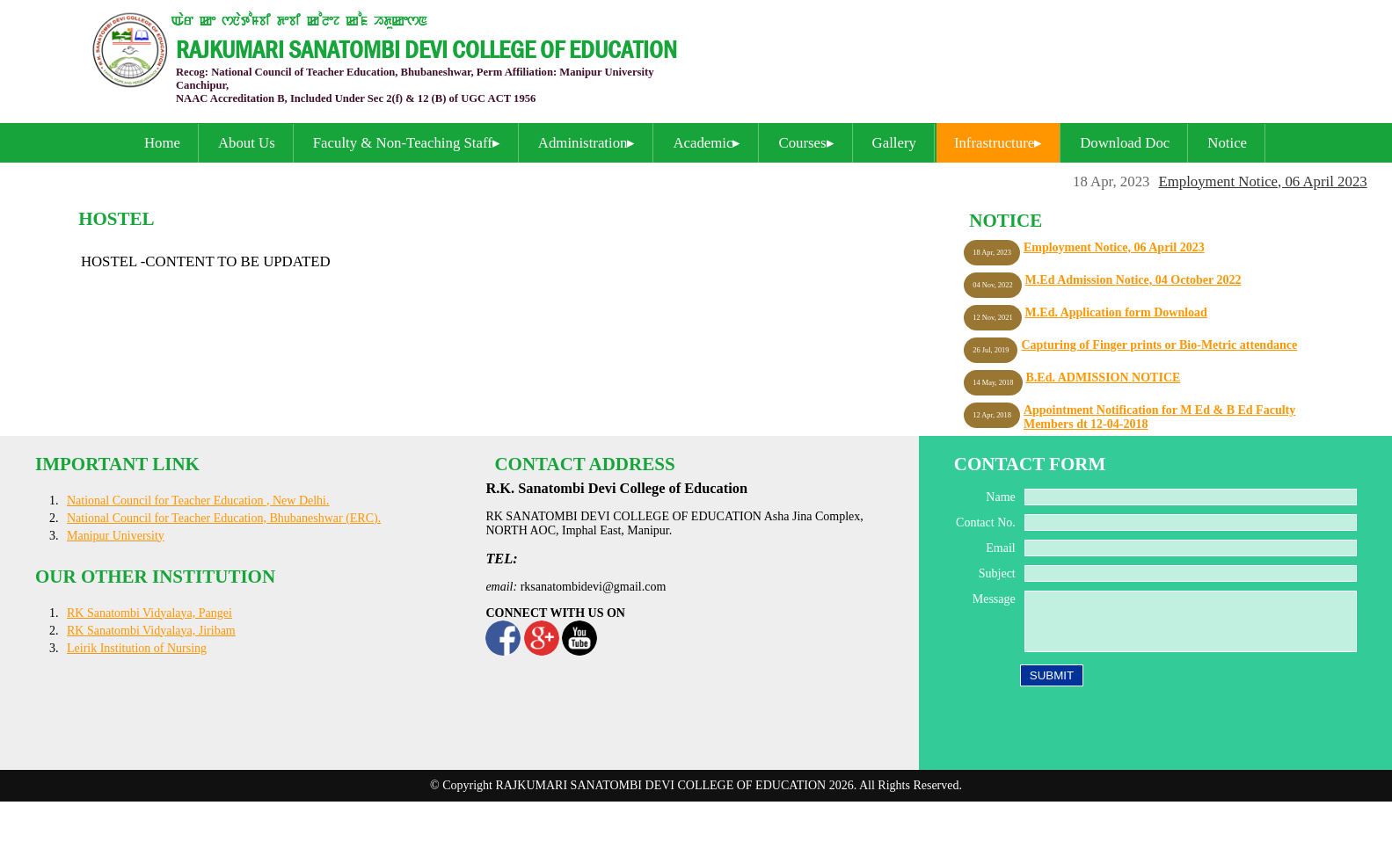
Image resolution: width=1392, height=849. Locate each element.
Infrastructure (994, 142)
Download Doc (1125, 142)
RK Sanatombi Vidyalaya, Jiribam (151, 630)
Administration (583, 142)
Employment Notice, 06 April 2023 (1266, 181)
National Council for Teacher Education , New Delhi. (198, 500)
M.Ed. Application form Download (1116, 312)
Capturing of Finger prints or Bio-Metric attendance (1159, 345)
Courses (802, 142)
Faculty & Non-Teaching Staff (402, 142)
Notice (1227, 142)
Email (1000, 548)
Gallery (894, 142)
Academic (702, 142)
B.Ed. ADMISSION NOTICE (1103, 377)
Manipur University (115, 535)
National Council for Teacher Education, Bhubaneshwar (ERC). (224, 518)
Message (994, 599)
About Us (246, 142)
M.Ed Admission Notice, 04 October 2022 (1133, 280)
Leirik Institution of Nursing (137, 648)
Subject (997, 573)
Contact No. (986, 522)
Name (1000, 497)
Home (162, 142)
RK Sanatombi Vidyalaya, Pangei (149, 613)
